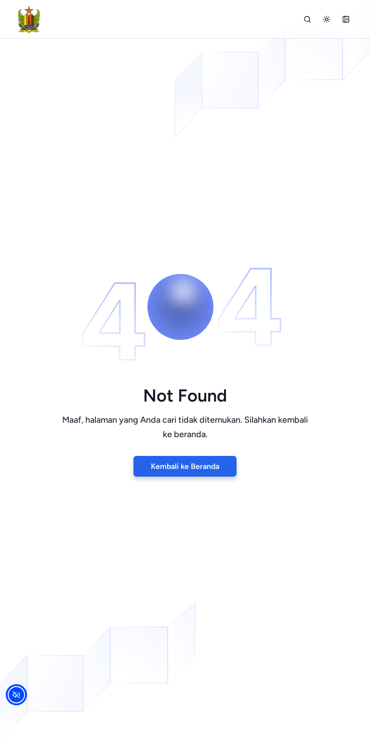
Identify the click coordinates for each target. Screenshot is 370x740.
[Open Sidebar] (346, 19)
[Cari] (307, 19)
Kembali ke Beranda (185, 466)
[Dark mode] (326, 19)
